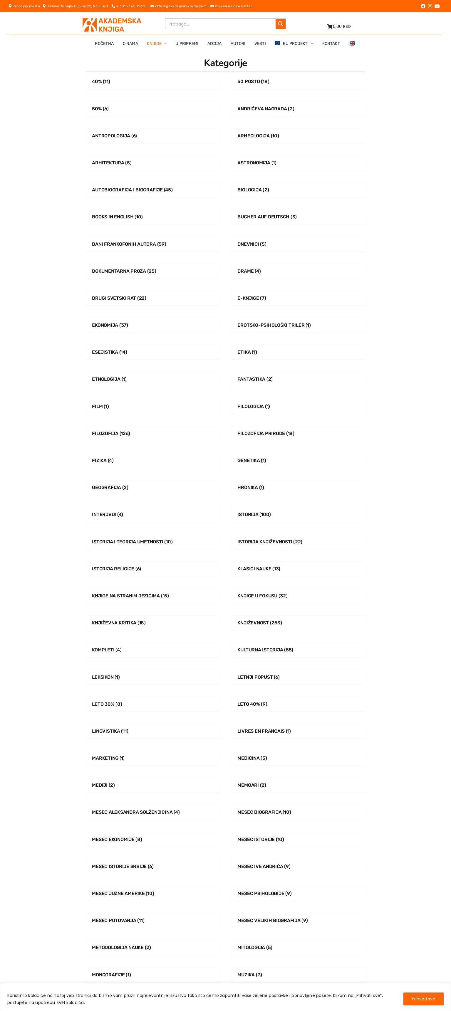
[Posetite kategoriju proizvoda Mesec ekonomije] (152, 839)
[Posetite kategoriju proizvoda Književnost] (298, 623)
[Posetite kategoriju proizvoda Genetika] (298, 460)
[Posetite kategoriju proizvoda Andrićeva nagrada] (298, 109)
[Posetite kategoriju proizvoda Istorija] (298, 514)
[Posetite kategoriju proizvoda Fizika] (152, 460)
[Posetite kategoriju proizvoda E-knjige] (298, 298)
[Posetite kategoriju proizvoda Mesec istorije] (298, 839)
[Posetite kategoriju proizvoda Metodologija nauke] (152, 947)
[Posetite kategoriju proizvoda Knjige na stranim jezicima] (152, 596)
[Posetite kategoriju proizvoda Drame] (298, 271)
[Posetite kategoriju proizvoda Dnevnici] (298, 244)
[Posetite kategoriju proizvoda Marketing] (152, 758)
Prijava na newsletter (231, 6)
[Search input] (221, 23)
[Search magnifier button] (281, 24)
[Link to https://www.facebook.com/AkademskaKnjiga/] (423, 6)
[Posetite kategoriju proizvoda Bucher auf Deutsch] (298, 217)
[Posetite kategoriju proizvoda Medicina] (298, 758)
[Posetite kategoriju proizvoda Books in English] (152, 217)
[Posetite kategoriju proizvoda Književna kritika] (152, 623)
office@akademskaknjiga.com (180, 6)
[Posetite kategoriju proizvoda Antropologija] (152, 136)
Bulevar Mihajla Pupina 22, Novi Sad (77, 6)
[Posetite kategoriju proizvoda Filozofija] (152, 433)
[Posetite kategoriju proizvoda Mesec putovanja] (152, 920)
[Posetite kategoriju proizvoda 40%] (152, 81)
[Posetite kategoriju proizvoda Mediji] (152, 785)
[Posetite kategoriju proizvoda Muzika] (298, 975)
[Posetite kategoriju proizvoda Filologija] (298, 406)
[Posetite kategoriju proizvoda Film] (152, 406)
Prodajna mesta (26, 6)
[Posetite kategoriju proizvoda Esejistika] (152, 352)
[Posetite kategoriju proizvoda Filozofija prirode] (298, 433)
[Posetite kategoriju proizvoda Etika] (298, 352)
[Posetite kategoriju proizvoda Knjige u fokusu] (298, 596)
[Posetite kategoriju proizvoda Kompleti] (152, 650)
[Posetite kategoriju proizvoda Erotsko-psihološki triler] (298, 325)
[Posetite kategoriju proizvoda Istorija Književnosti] (298, 542)
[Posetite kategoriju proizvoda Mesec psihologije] (298, 893)
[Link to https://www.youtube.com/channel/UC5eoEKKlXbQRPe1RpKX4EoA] (437, 6)
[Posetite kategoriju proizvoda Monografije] (152, 975)
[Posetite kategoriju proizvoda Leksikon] (152, 677)
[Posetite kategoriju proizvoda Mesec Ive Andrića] (298, 866)
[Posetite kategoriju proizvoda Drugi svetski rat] (152, 298)
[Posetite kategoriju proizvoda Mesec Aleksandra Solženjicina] (152, 812)
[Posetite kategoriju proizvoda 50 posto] (298, 81)
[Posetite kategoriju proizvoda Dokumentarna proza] (152, 271)
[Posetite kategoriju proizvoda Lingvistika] (152, 731)
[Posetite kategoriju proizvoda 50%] (152, 109)
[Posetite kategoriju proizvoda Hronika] (298, 487)
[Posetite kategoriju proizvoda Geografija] (152, 487)
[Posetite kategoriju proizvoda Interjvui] (152, 514)
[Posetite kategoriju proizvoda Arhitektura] (152, 163)
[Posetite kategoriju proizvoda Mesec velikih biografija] (298, 920)
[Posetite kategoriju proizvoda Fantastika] (298, 379)
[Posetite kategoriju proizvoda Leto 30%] (152, 704)
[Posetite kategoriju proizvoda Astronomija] (298, 163)
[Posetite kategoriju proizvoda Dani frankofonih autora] (152, 244)
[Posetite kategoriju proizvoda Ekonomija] (152, 325)
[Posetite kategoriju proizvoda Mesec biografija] (298, 812)
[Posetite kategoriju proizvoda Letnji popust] (298, 677)
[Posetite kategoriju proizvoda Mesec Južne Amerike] (152, 893)
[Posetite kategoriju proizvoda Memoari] (298, 785)
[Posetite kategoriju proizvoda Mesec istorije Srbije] (152, 866)
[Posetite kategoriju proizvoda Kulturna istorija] (298, 650)
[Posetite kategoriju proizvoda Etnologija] (152, 379)
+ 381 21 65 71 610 (131, 6)
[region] (225, 997)
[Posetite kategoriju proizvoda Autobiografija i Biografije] (152, 190)
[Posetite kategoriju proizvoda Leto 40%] (298, 704)
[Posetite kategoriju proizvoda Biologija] (298, 190)
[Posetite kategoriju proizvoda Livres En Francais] (298, 731)
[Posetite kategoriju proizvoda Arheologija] (298, 136)
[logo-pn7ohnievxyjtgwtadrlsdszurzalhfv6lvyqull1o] (112, 20)
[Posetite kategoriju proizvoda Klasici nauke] (298, 569)
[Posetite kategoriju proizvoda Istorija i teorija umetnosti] (152, 542)
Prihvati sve (423, 999)
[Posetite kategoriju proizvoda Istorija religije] (152, 569)
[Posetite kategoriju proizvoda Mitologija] (298, 947)
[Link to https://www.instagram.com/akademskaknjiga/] (430, 6)
